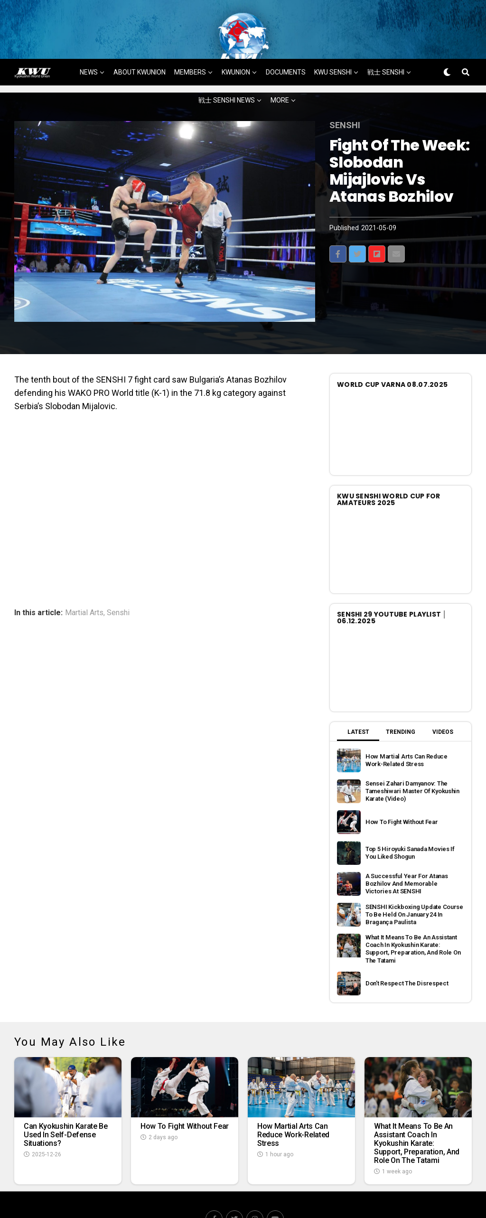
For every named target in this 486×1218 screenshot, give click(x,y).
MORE (280, 71)
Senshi (118, 584)
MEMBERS (190, 43)
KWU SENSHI (333, 43)
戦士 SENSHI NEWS (226, 71)
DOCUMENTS (286, 43)
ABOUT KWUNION (139, 43)
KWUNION (236, 43)
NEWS (89, 43)
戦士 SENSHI (385, 43)
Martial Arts (84, 584)
